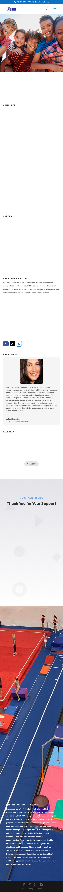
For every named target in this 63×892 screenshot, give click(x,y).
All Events (31, 464)
